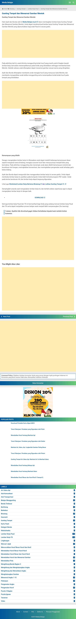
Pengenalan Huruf (7, 588)
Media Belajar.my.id (29, 22)
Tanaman (4, 598)
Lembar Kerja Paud (7, 534)
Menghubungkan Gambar (10, 574)
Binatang (4, 514)
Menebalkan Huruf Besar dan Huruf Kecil (15, 554)
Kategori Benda (6, 527)
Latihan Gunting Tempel (53, 184)
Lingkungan (5, 541)
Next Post (6, 316)
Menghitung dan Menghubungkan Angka (15, 567)
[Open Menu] (69, 2)
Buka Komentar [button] (38, 383)
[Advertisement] (38, 44)
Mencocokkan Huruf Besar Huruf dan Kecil (16, 547)
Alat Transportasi (7, 497)
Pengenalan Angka (7, 584)
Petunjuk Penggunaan (53, 612)
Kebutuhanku (5, 530)
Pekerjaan (4, 581)
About (18, 612)
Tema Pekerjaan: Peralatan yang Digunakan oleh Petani (28, 453)
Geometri (4, 517)
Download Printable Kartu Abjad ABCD (23, 423)
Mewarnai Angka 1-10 (8, 577)
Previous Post (68, 316)
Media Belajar (7, 2)
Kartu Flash (5, 524)
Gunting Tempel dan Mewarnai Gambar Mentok (23, 13)
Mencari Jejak (6, 544)
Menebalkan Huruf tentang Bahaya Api (23, 465)
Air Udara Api (5, 490)
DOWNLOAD (39, 198)
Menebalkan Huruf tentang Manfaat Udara (24, 471)
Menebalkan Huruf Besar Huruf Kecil (14, 551)
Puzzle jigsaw (6, 594)
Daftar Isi (40, 612)
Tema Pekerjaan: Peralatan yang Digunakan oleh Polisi (28, 429)
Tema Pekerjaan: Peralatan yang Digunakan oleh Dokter (28, 441)
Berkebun (4, 510)
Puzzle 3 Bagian (6, 591)
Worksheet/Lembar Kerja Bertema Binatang (24, 184)
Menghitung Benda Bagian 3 (11, 564)
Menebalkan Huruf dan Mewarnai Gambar (15, 557)
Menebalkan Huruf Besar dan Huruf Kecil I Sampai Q (27, 477)
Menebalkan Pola (7, 561)
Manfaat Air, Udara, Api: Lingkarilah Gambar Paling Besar (28, 447)
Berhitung (4, 507)
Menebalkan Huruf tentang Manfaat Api (23, 435)
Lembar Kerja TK (7, 537)
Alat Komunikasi (7, 494)
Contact (25, 612)
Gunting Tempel (6, 520)
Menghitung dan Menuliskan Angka (13, 571)
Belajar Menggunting (8, 500)
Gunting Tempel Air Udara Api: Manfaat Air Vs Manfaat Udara (30, 459)
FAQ (32, 612)
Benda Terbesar (6, 504)
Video (3, 601)
